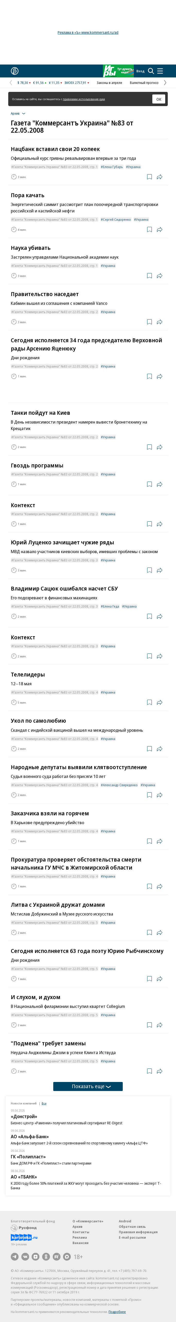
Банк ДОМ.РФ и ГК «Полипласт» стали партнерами (51, 1163)
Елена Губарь (113, 166)
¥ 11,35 (54, 82)
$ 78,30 (22, 82)
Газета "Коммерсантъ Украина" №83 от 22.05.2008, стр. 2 (55, 311)
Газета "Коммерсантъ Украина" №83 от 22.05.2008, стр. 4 (55, 692)
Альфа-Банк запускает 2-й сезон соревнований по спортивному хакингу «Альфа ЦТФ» (79, 1143)
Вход (140, 71)
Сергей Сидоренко (117, 219)
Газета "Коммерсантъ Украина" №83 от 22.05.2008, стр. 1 (55, 166)
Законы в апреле (109, 82)
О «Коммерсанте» (88, 1221)
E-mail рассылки (132, 1237)
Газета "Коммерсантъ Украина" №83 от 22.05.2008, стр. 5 (55, 922)
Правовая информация (138, 1232)
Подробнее (117, 1311)
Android (125, 1221)
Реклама (80, 1237)
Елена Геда (111, 606)
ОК (158, 99)
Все (44, 1103)
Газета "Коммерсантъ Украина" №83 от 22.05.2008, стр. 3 (55, 560)
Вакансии (81, 1242)
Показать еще (91, 1086)
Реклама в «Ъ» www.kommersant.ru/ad (88, 32)
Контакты (81, 1232)
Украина (134, 166)
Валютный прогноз (144, 82)
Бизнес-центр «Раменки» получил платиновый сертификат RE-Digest (66, 1122)
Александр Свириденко (120, 785)
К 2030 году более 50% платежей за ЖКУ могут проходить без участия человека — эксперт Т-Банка (86, 1185)
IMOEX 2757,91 (75, 82)
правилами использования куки (84, 99)
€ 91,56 (38, 82)
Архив (77, 1226)
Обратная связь (132, 1226)
